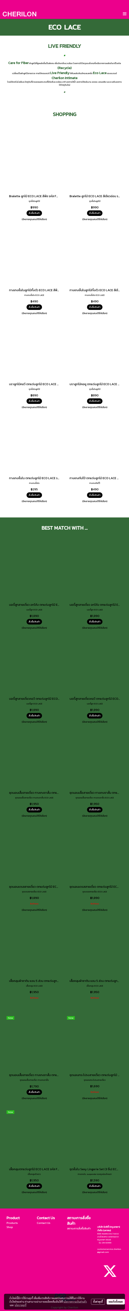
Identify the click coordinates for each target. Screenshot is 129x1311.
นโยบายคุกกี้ (20, 1305)
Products (12, 1223)
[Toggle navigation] (124, 14)
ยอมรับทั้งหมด (116, 1301)
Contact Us (43, 1223)
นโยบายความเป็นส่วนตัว (75, 1301)
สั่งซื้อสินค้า (34, 213)
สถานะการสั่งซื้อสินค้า (79, 1228)
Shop (10, 1227)
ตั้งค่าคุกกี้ (98, 1301)
